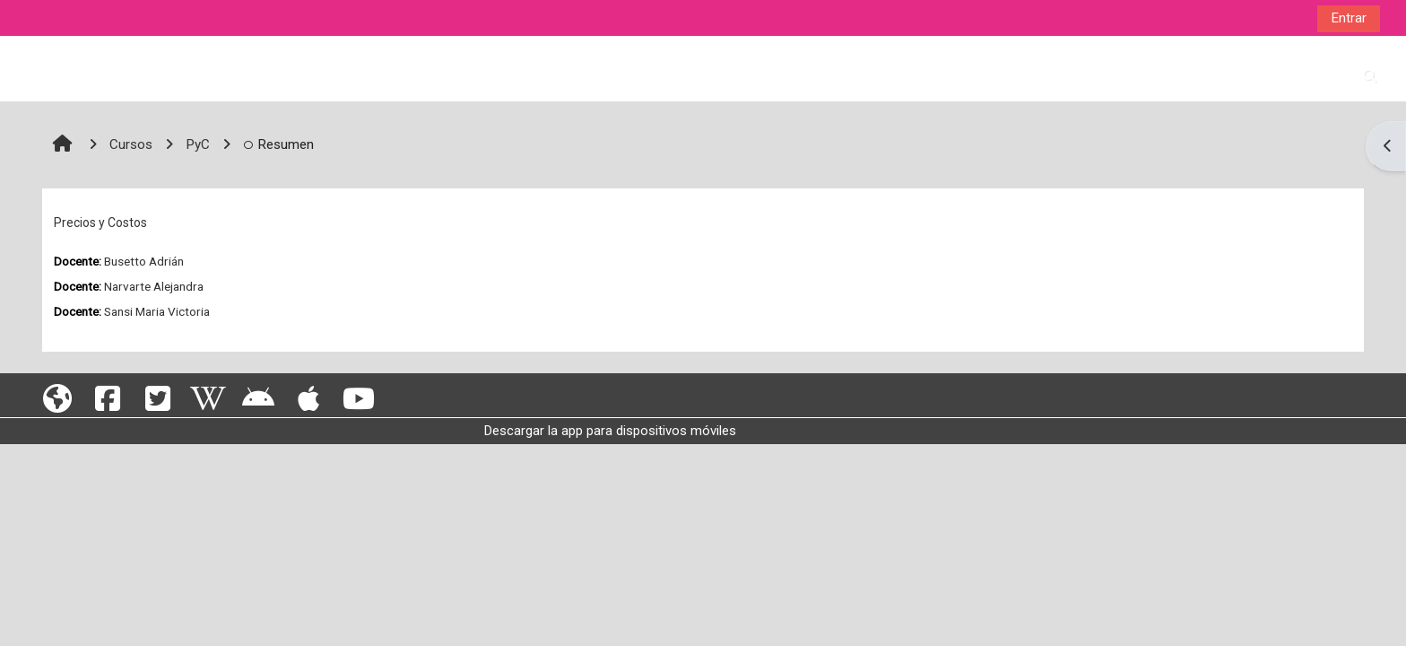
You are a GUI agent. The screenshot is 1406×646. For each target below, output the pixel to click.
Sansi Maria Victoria (157, 311)
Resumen (278, 144)
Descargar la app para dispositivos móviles (610, 431)
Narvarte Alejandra (154, 286)
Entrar (1349, 18)
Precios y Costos (100, 222)
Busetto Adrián (144, 261)
